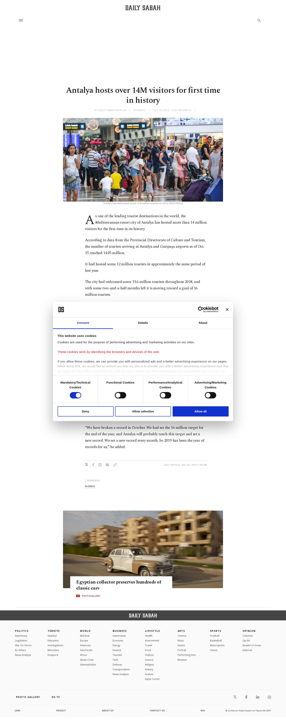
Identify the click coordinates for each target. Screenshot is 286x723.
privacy (61, 710)
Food (148, 650)
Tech (115, 659)
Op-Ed (246, 640)
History (149, 669)
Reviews (182, 659)
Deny (85, 411)
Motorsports (217, 645)
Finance (117, 650)
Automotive (119, 635)
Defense (117, 664)
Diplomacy (21, 635)
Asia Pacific (86, 650)
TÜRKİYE (54, 631)
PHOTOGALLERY (91, 596)
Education (53, 640)
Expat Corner (152, 679)
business (90, 486)
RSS (203, 710)
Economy (118, 640)
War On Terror (23, 645)
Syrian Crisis (87, 659)
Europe (84, 640)
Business (120, 631)
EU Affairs (20, 650)
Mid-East (85, 635)
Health (148, 635)
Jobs (18, 710)
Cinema (182, 635)
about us (108, 710)
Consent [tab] (83, 322)
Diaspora (53, 655)
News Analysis (23, 655)
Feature (149, 674)
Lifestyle (152, 631)
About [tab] (203, 322)
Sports (215, 631)
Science (149, 659)
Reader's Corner (252, 645)
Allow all (200, 411)
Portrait (182, 650)
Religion (149, 664)
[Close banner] (227, 309)
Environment (152, 640)
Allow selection (143, 411)
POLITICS (22, 631)
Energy (116, 645)
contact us (157, 710)
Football (214, 635)
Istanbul (52, 635)
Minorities (53, 650)
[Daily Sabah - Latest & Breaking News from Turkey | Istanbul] (142, 7)
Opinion (249, 631)
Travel (148, 645)
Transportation (121, 669)
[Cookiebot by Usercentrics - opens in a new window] (200, 310)
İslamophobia (88, 664)
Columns (248, 635)
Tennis (213, 650)
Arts (181, 631)
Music (181, 640)
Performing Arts (187, 655)
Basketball (216, 640)
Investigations (55, 645)
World (85, 631)
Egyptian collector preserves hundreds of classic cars (120, 585)
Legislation (21, 640)
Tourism (117, 655)
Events (181, 645)
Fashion (149, 655)
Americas (85, 645)
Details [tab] (143, 322)
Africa (83, 655)
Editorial (247, 650)
